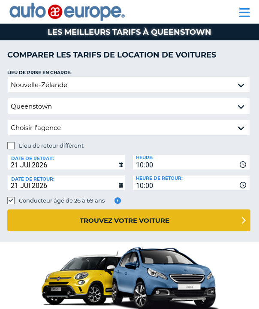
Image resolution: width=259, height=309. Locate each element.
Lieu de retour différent (51, 145)
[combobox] (191, 162)
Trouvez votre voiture (124, 220)
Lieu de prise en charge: (39, 73)
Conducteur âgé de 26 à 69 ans (62, 200)
